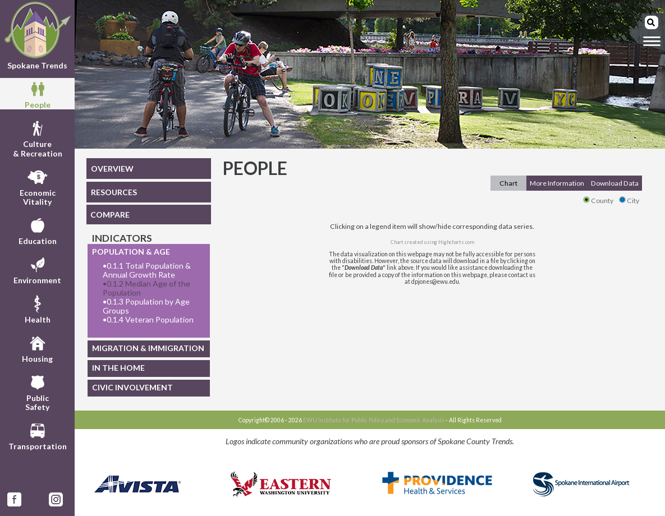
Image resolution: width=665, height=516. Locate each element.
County (598, 200)
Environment (37, 269)
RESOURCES (114, 192)
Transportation (37, 435)
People (38, 93)
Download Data (615, 183)
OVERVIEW (112, 168)
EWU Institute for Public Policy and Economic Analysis (373, 420)
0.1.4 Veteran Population (148, 319)
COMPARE (110, 214)
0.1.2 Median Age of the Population (146, 288)
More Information (557, 183)
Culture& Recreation (37, 137)
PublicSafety (37, 391)
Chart (508, 183)
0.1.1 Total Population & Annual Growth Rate (147, 270)
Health (38, 308)
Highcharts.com (456, 242)
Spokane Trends (37, 36)
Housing (37, 347)
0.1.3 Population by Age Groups (146, 306)
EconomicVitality (38, 186)
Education (38, 230)
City (629, 200)
